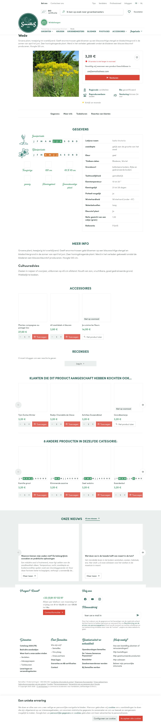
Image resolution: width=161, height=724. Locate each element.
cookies (111, 707)
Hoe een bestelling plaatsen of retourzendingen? (126, 646)
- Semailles (55, 648)
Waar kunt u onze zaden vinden (33, 653)
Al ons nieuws (91, 518)
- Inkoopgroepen (27, 661)
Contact (54, 667)
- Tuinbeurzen (26, 664)
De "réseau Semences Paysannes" (91, 654)
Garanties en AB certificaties (63, 663)
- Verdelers (24, 657)
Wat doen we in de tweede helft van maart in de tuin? (109, 555)
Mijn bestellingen (120, 652)
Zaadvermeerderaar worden (94, 663)
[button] (120, 31)
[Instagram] (99, 599)
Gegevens (55, 113)
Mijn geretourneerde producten (126, 655)
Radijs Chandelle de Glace (62, 415)
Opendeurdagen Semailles (94, 649)
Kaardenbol (119, 483)
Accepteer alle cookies (131, 718)
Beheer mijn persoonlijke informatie (123, 664)
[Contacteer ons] (57, 3)
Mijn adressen (119, 659)
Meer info (67, 113)
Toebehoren (81, 113)
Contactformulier (54, 612)
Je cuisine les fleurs (90, 325)
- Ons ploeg (56, 652)
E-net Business (42, 686)
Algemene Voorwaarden (84, 682)
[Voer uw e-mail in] (111, 615)
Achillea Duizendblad (92, 415)
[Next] (142, 405)
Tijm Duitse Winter (26, 415)
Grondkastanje (121, 415)
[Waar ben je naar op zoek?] (91, 12)
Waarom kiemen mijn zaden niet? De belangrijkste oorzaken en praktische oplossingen (44, 557)
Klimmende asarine (59, 483)
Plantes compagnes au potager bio (28, 326)
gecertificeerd (127, 90)
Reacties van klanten (101, 113)
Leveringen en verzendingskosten (28, 669)
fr (136, 3)
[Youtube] (92, 599)
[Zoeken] (63, 12)
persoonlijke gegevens (60, 712)
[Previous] (18, 405)
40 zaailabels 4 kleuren (60, 325)
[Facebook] (85, 599)
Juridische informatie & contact (62, 682)
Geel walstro (88, 483)
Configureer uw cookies (105, 718)
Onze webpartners (101, 682)
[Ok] (138, 615)
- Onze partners (58, 655)
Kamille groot (24, 483)
